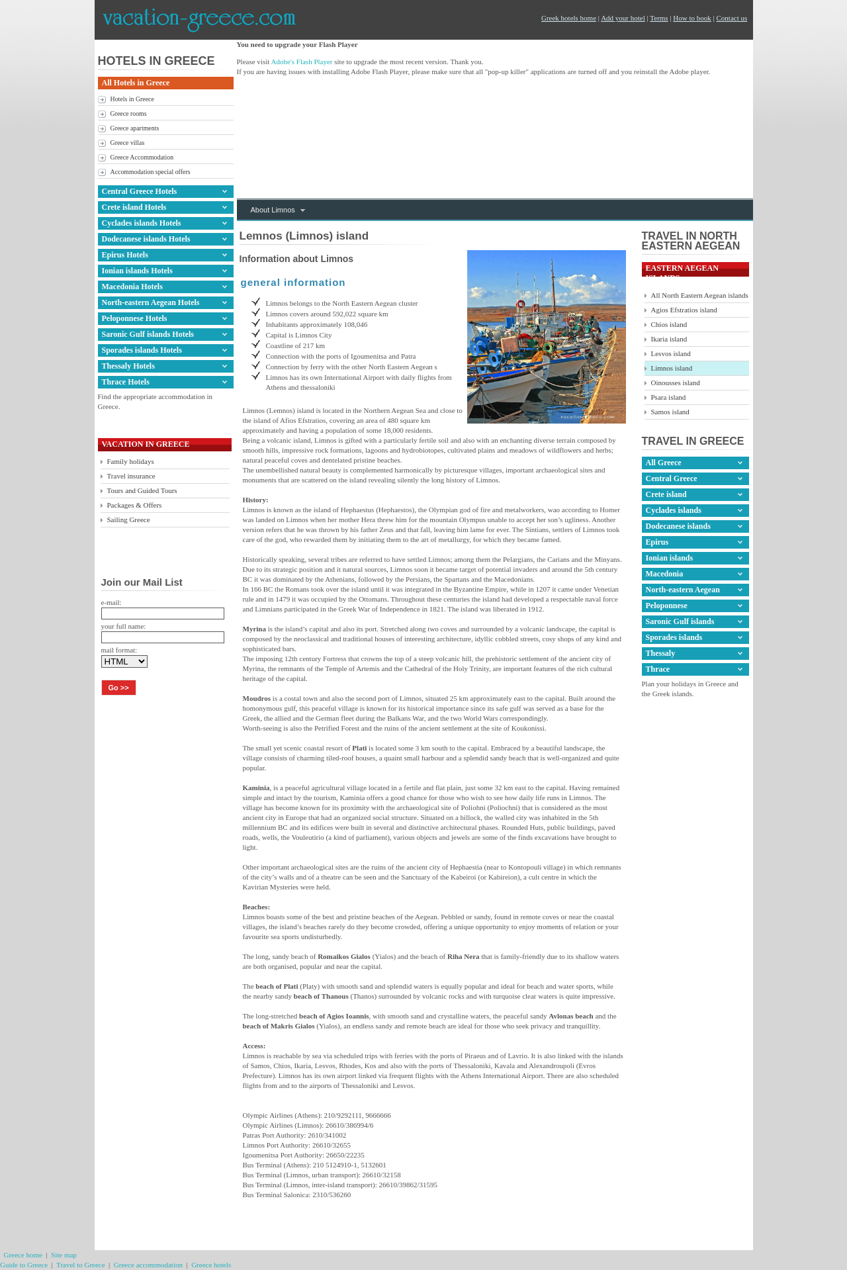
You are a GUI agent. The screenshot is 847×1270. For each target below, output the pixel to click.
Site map (64, 1255)
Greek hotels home (568, 18)
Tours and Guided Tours (142, 490)
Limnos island (672, 368)
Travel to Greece (80, 1265)
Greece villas (128, 142)
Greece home (23, 1255)
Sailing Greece (128, 519)
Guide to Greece (24, 1265)
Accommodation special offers (151, 171)
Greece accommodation (148, 1265)
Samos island (670, 412)
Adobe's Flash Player (301, 62)
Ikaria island (669, 339)
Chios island (669, 324)
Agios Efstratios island (684, 310)
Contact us (732, 18)
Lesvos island (671, 353)
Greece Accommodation (142, 157)
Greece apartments (135, 128)
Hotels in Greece (132, 99)
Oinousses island (675, 382)
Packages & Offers (134, 505)
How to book (692, 18)
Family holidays (130, 461)
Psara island (668, 397)
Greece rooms (129, 113)
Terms (659, 18)
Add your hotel (623, 18)
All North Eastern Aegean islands (699, 295)
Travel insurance (131, 476)
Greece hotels (211, 1265)
